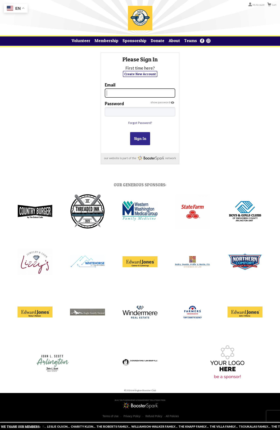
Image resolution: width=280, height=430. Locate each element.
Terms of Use (110, 416)
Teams (190, 40)
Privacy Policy (131, 416)
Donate (157, 40)
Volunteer (81, 40)
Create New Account (140, 74)
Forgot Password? (140, 122)
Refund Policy (153, 416)
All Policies (172, 416)
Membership (106, 40)
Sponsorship (134, 40)
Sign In (140, 138)
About (174, 40)
